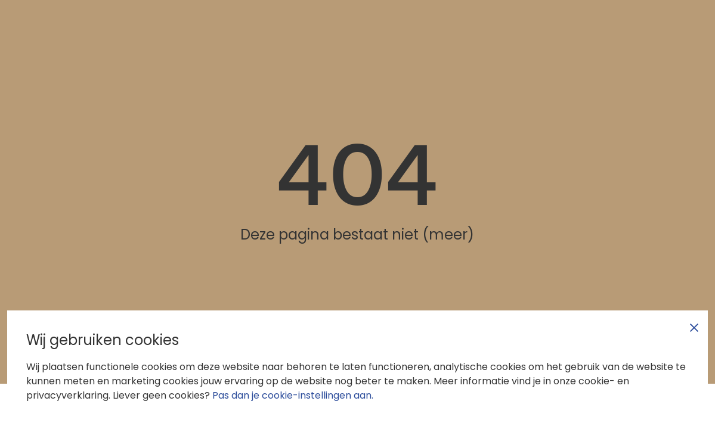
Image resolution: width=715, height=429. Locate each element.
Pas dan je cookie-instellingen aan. (292, 395)
